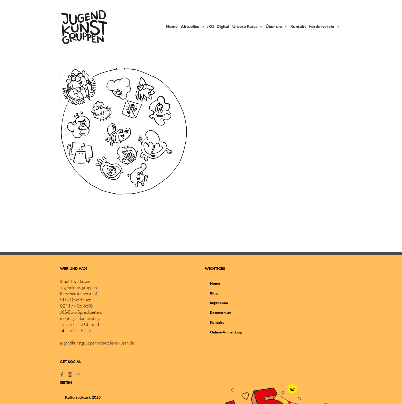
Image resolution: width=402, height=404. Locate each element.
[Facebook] (62, 374)
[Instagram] (70, 374)
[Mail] (78, 374)
